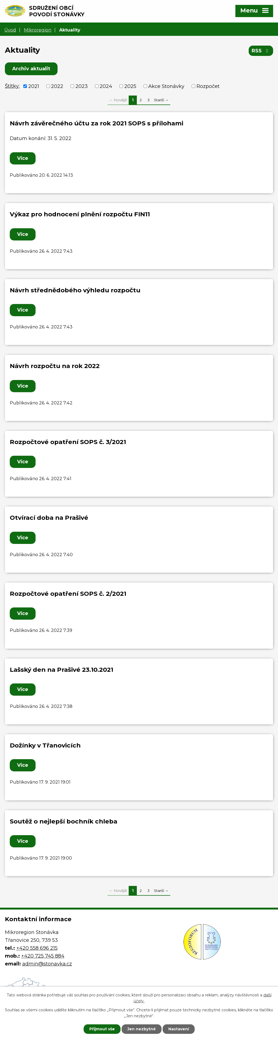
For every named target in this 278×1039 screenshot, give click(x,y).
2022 (57, 86)
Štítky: (12, 86)
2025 (130, 86)
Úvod (10, 30)
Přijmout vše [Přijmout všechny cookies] (102, 1029)
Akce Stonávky (166, 86)
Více (22, 158)
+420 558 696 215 (37, 948)
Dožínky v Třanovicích (45, 745)
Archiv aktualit (31, 69)
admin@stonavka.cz (47, 964)
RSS (261, 51)
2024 (106, 86)
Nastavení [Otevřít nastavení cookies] (178, 1029)
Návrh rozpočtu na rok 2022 (55, 366)
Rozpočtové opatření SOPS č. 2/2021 (68, 593)
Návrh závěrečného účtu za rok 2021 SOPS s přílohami (96, 123)
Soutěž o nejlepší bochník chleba (63, 821)
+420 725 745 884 (42, 956)
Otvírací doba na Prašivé (49, 517)
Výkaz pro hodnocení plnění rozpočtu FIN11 (80, 214)
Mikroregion (37, 30)
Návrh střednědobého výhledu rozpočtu (75, 290)
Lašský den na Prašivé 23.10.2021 (61, 669)
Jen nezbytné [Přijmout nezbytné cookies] (141, 1029)
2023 (81, 86)
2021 (33, 86)
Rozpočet (208, 86)
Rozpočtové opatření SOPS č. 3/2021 (68, 442)
